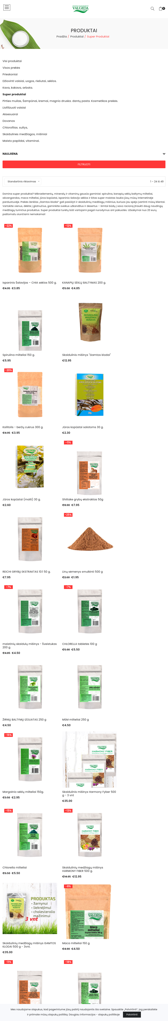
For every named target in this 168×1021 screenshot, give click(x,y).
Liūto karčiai (123, 726)
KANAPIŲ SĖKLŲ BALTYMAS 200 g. (81, 283)
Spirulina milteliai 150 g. (131, 283)
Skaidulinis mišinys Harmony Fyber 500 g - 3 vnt (27, 652)
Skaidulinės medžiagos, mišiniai (22, 983)
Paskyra (91, 906)
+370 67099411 (97, 966)
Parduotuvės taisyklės (100, 911)
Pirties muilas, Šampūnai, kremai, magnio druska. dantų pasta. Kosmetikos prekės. (41, 955)
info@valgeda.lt (98, 961)
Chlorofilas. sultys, (14, 978)
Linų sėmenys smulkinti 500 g (23, 503)
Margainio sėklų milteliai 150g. (135, 578)
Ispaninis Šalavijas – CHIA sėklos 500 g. (25, 284)
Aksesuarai (9, 968)
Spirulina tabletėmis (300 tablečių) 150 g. (27, 803)
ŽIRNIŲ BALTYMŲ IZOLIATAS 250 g (25, 578)
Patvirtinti (131, 1014)
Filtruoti (84, 164)
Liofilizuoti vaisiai (13, 962)
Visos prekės (10, 928)
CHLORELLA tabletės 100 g (132, 503)
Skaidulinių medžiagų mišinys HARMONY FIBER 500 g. (135, 652)
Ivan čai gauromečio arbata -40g (82, 802)
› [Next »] (95, 823)
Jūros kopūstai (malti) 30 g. (22, 431)
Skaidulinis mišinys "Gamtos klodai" (27, 358)
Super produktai (12, 949)
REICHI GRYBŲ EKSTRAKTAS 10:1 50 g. (139, 431)
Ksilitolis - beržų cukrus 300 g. (79, 358)
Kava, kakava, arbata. (16, 944)
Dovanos (8, 973)
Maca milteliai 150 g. (73, 726)
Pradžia (61, 37)
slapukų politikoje (109, 1014)
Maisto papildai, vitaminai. (19, 988)
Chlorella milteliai (71, 651)
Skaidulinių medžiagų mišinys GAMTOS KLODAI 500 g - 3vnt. (23, 728)
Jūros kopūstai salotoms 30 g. (135, 358)
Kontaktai (92, 901)
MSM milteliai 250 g (72, 578)
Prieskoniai (9, 933)
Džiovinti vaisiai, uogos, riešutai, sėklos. (27, 939)
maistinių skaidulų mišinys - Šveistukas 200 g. (78, 504)
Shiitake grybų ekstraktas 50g (79, 431)
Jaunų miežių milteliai (130, 802)
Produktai (77, 37)
